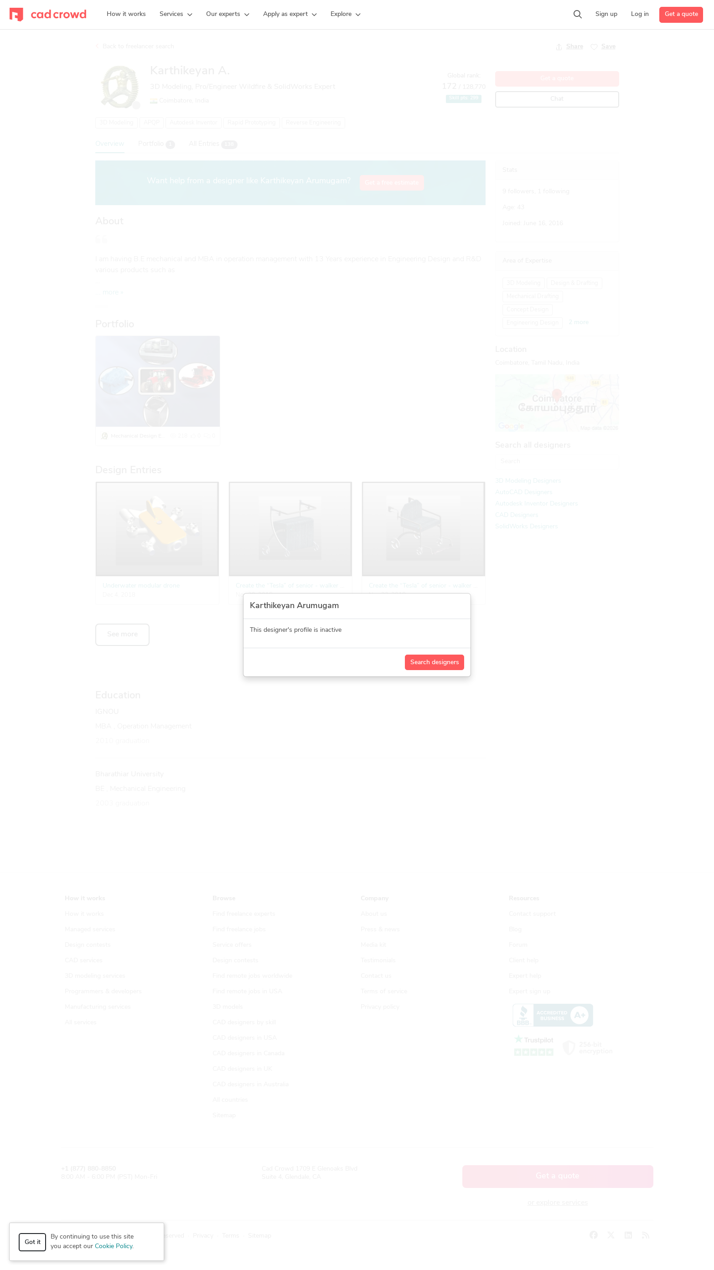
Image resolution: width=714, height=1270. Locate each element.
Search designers (434, 662)
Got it (33, 1242)
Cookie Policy (113, 1246)
